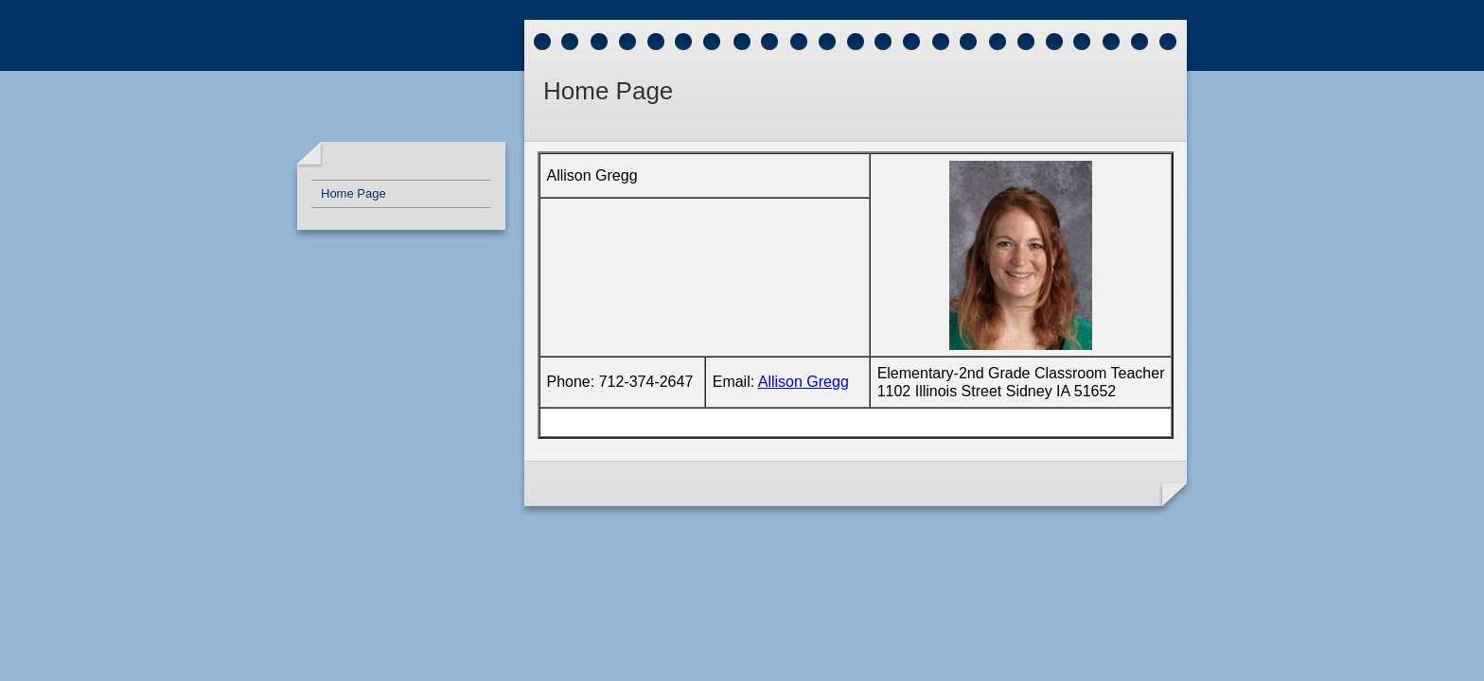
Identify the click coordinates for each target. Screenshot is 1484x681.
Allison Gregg (803, 382)
